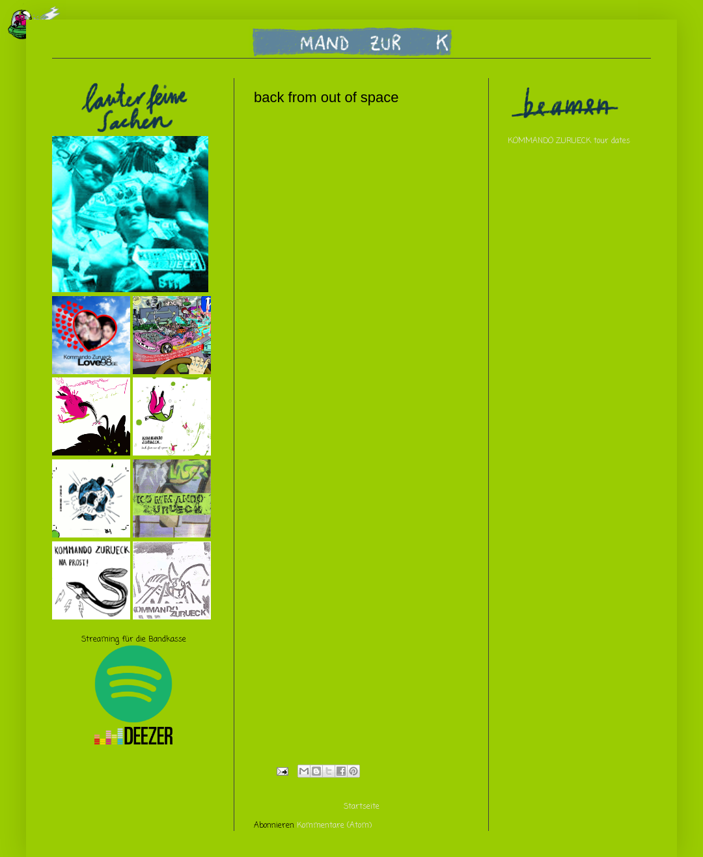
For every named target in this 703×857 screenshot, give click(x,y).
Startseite (361, 807)
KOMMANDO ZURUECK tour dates (569, 141)
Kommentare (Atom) (334, 826)
